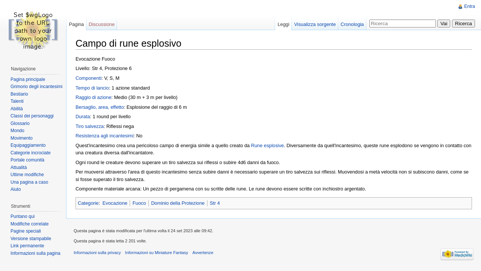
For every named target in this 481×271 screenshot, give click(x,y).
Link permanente (27, 245)
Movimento (22, 138)
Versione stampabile (31, 238)
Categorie (88, 203)
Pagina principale (28, 79)
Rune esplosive (267, 145)
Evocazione (115, 203)
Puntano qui (23, 216)
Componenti (88, 78)
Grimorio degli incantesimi (36, 86)
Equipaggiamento (28, 145)
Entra (469, 6)
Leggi (283, 24)
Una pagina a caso (29, 182)
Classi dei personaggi (32, 116)
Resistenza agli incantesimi (104, 136)
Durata (83, 116)
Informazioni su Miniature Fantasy (156, 252)
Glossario (20, 123)
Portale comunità (27, 160)
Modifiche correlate (29, 224)
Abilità (17, 108)
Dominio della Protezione (177, 203)
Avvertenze (202, 252)
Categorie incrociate (31, 152)
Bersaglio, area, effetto (100, 107)
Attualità (19, 167)
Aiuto (16, 189)
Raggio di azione (93, 97)
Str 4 (215, 203)
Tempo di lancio (92, 88)
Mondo (17, 130)
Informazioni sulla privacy (97, 252)
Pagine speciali (26, 231)
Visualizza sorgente (315, 24)
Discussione (102, 24)
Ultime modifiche (27, 174)
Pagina (76, 24)
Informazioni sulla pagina (36, 253)
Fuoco (139, 203)
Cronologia (352, 24)
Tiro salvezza (90, 126)
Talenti (17, 101)
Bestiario (19, 94)
